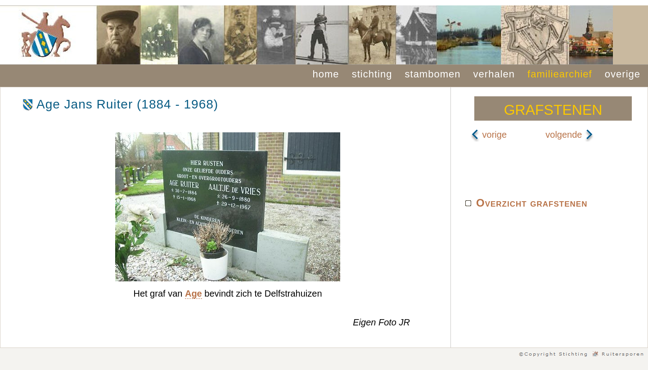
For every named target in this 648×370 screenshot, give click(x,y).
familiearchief (559, 74)
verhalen (494, 74)
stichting (372, 74)
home (326, 74)
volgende (569, 135)
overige (622, 74)
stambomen (433, 74)
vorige (489, 135)
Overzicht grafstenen (531, 203)
